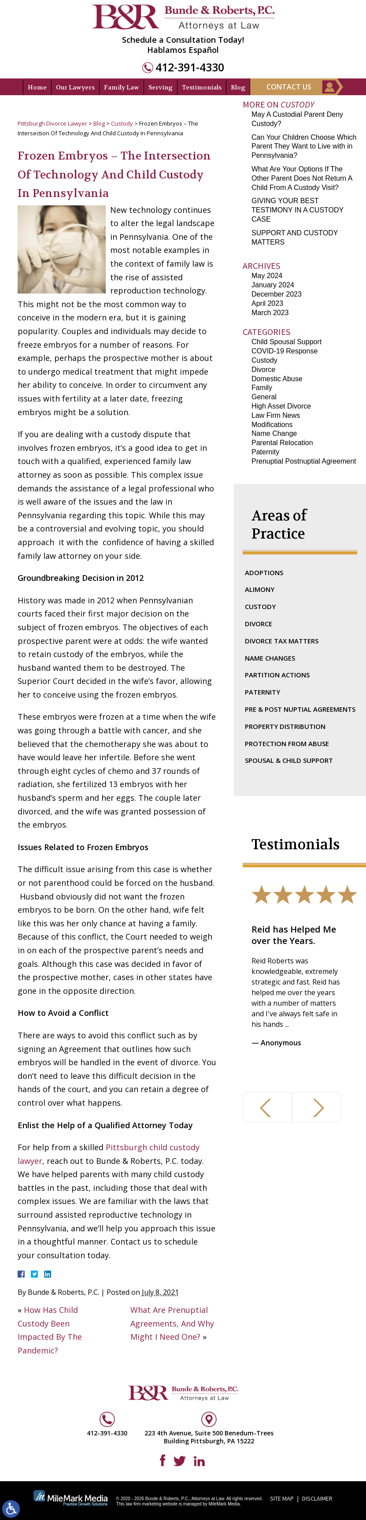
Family (261, 387)
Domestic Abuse (277, 379)
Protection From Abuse (287, 743)
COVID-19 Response (284, 351)
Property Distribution (285, 726)
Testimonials (202, 87)
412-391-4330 (189, 67)
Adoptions (264, 572)
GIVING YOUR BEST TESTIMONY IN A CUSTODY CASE (297, 210)
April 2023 (267, 303)
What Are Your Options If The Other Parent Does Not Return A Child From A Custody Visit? (301, 178)
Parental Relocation (282, 442)
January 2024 (272, 285)
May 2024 (266, 275)
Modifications (271, 424)
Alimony (259, 589)
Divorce (263, 369)
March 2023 (270, 312)
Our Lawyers (75, 87)
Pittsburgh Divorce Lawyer (52, 123)
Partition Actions (277, 674)
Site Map (282, 1498)
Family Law (121, 87)
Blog (238, 87)
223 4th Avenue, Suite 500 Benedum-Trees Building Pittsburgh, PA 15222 (209, 1437)
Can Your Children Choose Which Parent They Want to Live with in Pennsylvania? (303, 147)
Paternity (265, 452)
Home (37, 87)
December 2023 (276, 294)
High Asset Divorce (281, 406)
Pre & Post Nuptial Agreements (300, 709)
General (264, 397)
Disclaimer (317, 1498)
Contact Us (288, 87)
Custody (122, 123)
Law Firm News (275, 415)
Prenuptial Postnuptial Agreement (303, 461)
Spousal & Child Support (289, 760)
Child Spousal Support (286, 342)
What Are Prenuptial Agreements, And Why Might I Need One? (172, 1323)
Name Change (274, 433)
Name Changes (270, 658)
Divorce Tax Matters (281, 640)
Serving (160, 87)
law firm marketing (143, 1503)
